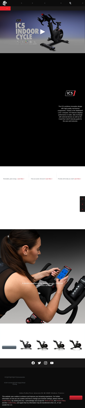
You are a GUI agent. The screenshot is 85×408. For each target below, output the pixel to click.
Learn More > (21, 178)
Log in (78, 3)
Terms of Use (49, 401)
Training (43, 375)
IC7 (15, 377)
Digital (40, 3)
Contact (70, 375)
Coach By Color (65, 8)
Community (54, 3)
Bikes (28, 3)
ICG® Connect (8, 382)
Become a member (70, 379)
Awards (42, 382)
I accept (76, 398)
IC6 (12, 377)
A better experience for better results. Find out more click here (42, 284)
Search (70, 3)
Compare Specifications (9, 347)
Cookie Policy (6, 401)
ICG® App (17, 382)
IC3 (6, 377)
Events (42, 379)
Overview (17, 8)
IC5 (4, 8)
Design (31, 8)
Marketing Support (70, 382)
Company (16, 3)
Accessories (21, 377)
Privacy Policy (61, 401)
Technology (46, 8)
